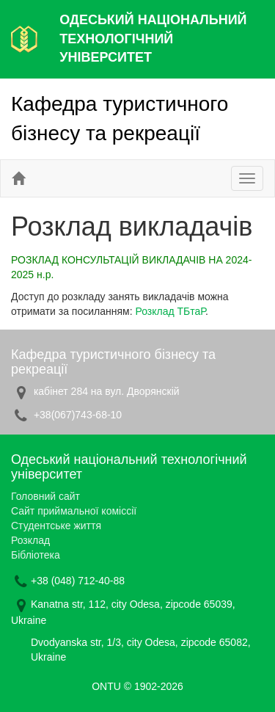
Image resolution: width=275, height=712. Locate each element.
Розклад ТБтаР (170, 311)
